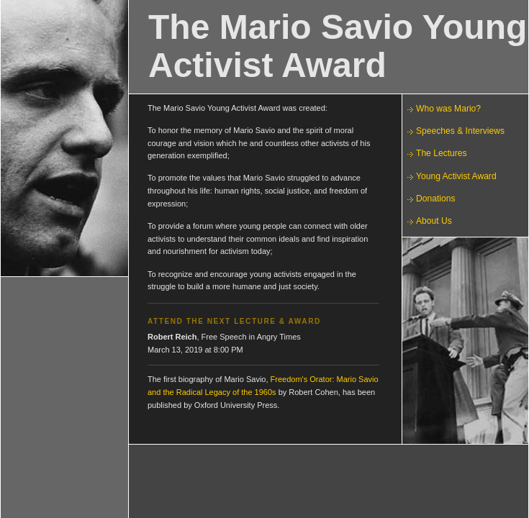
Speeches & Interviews (460, 131)
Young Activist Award (456, 176)
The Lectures (441, 153)
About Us (434, 221)
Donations (435, 199)
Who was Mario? (448, 109)
